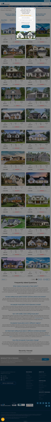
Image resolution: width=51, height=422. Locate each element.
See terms (23, 22)
